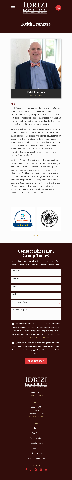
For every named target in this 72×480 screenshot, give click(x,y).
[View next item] (38, 235)
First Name (16, 271)
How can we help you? (20, 310)
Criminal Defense (36, 443)
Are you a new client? (19, 302)
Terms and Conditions (36, 459)
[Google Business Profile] (41, 469)
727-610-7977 (36, 395)
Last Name (15, 279)
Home (36, 428)
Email (14, 294)
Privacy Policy (36, 453)
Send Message (36, 361)
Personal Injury (36, 438)
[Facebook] (26, 469)
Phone (14, 286)
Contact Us (36, 448)
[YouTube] (46, 469)
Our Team (36, 433)
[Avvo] (31, 469)
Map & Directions (36, 417)
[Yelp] (36, 469)
